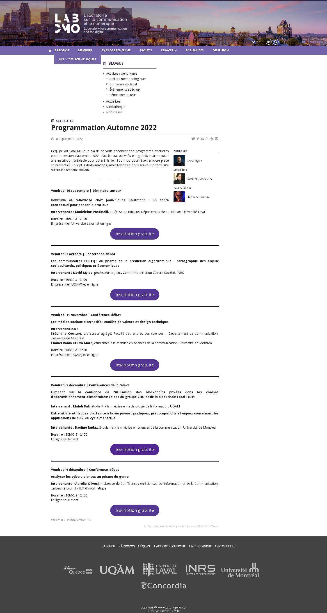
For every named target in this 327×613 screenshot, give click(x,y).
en (268, 41)
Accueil (109, 546)
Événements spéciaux (125, 89)
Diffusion (221, 50)
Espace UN (169, 50)
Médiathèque (115, 107)
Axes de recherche (115, 50)
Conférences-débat (123, 84)
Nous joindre (201, 546)
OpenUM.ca (179, 607)
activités (59, 520)
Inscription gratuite (135, 233)
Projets (145, 50)
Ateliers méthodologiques (128, 79)
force (163, 607)
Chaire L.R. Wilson (171, 611)
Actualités (195, 50)
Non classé (114, 112)
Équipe (145, 546)
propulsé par (147, 607)
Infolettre (226, 546)
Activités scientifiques (77, 59)
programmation (80, 520)
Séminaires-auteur (123, 95)
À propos (61, 50)
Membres (85, 50)
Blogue (115, 63)
